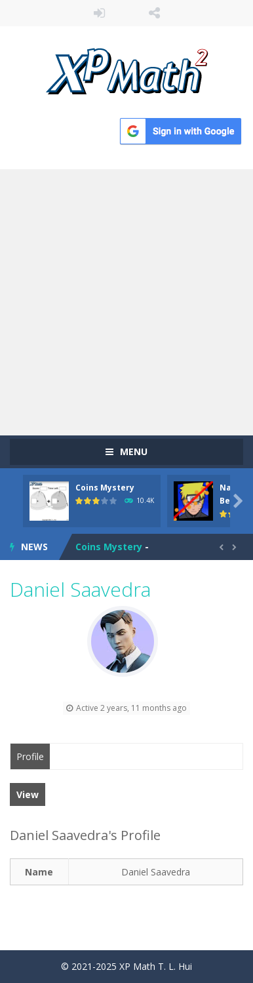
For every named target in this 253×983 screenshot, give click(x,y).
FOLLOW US (154, 13)
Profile (30, 756)
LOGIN (99, 13)
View (27, 794)
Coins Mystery (104, 487)
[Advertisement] (126, 302)
